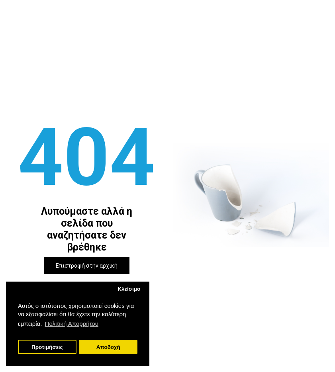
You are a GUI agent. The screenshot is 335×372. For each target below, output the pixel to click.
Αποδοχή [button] (108, 347)
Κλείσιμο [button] (129, 289)
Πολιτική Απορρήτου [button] (71, 323)
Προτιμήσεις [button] (47, 347)
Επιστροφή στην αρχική (87, 265)
